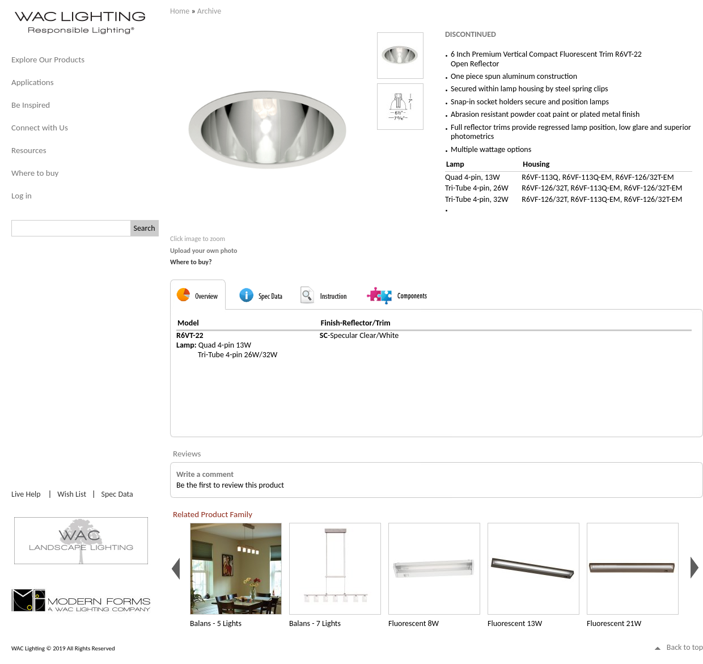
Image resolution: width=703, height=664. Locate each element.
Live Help (26, 494)
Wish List (71, 494)
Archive (209, 11)
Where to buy (34, 173)
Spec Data (117, 494)
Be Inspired (30, 105)
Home (179, 11)
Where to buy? (191, 262)
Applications (32, 82)
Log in (21, 196)
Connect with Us (39, 127)
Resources (28, 150)
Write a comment (205, 474)
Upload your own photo (204, 251)
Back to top (685, 647)
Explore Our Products (47, 59)
